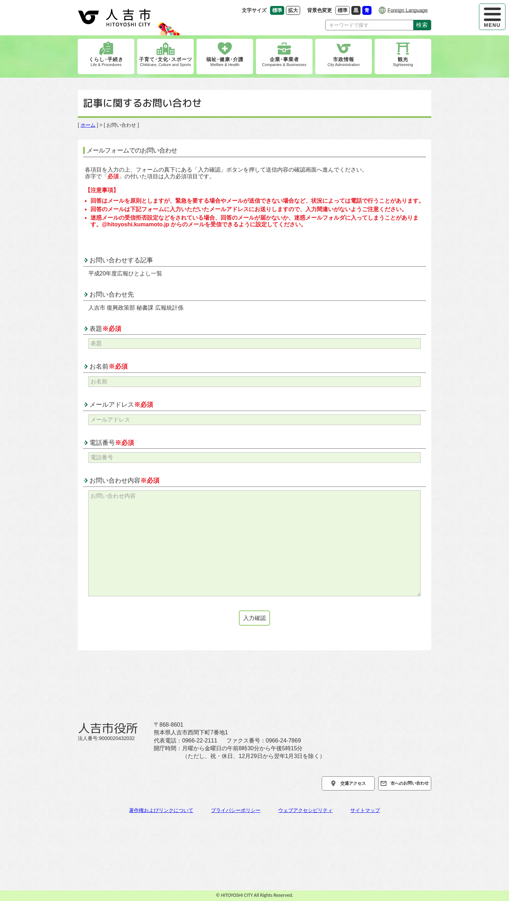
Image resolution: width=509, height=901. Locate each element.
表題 (105, 328)
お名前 (108, 366)
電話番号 (111, 442)
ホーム (88, 125)
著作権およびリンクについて (161, 810)
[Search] (369, 25)
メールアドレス (121, 404)
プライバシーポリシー (236, 810)
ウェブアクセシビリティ (305, 810)
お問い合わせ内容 (124, 480)
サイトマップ (365, 810)
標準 (344, 10)
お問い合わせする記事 (121, 260)
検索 (422, 25)
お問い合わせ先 (111, 294)
